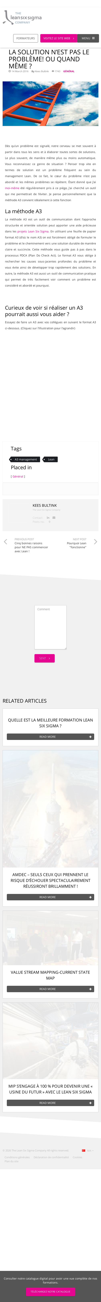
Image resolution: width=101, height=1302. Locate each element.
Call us (64, 3)
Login (92, 3)
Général (69, 71)
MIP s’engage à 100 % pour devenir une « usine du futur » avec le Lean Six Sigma (50, 1089)
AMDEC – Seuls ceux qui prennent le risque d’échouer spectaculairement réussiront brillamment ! (50, 880)
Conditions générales (17, 1157)
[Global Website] (79, 1)
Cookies (77, 1157)
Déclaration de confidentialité (51, 1157)
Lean (51, 459)
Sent (44, 658)
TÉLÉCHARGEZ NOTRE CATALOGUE (50, 1291)
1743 (56, 71)
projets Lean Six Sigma (32, 231)
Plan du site (11, 1161)
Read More (65, 737)
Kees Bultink (42, 71)
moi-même (12, 188)
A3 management (26, 459)
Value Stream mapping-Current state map (50, 975)
